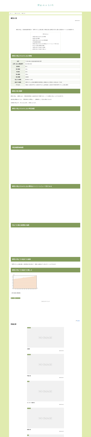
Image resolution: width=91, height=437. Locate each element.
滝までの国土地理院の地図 (38, 46)
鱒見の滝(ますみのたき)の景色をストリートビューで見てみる (46, 44)
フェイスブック (78, 433)
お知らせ (61, 433)
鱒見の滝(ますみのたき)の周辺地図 (40, 40)
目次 (44, 34)
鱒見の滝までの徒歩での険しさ (39, 49)
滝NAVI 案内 (17, 298)
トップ (57, 433)
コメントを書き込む (45, 425)
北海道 (12, 298)
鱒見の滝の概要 (36, 38)
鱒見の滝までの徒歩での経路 (39, 47)
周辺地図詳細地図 (37, 42)
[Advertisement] (45, 24)
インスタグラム (71, 433)
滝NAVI (65, 433)
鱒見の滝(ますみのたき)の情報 (39, 36)
